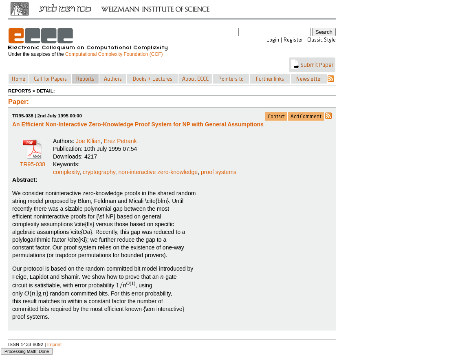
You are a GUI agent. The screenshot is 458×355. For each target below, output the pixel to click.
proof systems (218, 172)
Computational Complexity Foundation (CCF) (114, 54)
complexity (66, 172)
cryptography (99, 172)
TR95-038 (32, 161)
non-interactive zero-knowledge (158, 172)
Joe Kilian (88, 141)
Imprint (54, 344)
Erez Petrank (120, 141)
